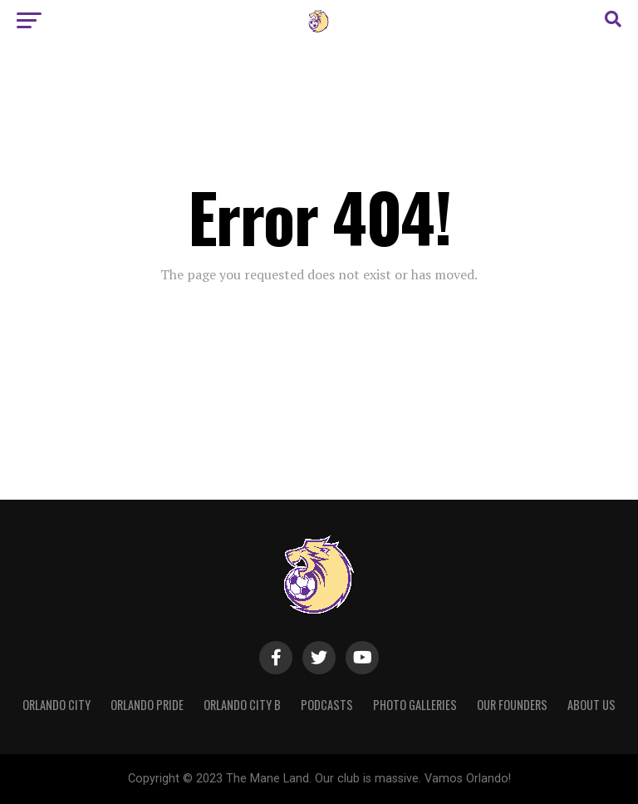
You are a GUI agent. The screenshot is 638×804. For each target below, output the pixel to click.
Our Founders (512, 704)
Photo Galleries (415, 704)
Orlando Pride (147, 704)
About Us (591, 704)
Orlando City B (242, 704)
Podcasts (327, 704)
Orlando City (56, 704)
